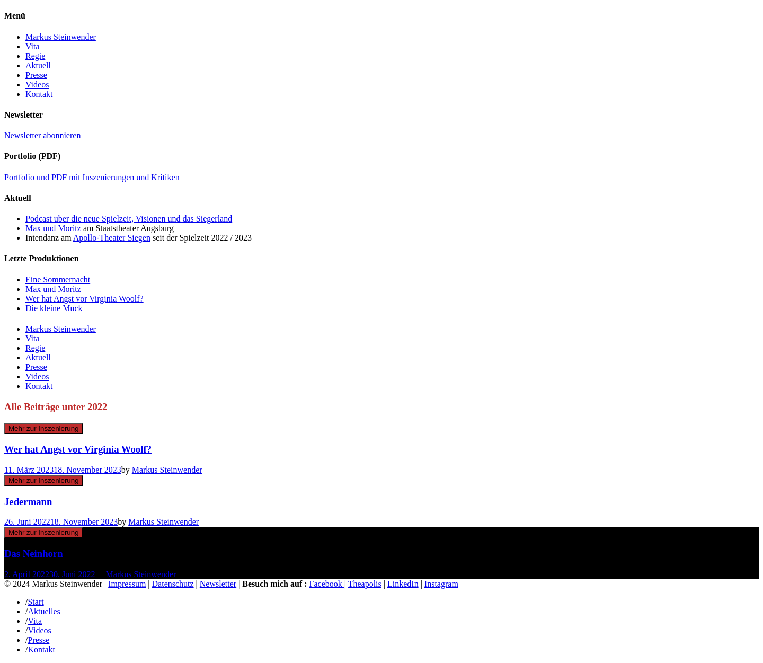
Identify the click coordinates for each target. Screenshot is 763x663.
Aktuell (38, 65)
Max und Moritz (53, 228)
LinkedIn (403, 583)
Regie (35, 55)
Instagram (441, 583)
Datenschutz (173, 583)
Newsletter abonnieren (42, 135)
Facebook (326, 583)
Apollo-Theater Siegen (111, 237)
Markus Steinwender (60, 36)
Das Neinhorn (33, 553)
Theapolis (365, 583)
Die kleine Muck (54, 308)
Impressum (127, 583)
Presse (36, 74)
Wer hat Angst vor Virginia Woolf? (84, 298)
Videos (37, 84)
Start (35, 601)
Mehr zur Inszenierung (43, 428)
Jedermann (28, 501)
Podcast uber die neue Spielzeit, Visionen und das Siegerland (128, 218)
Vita (32, 46)
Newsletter (218, 583)
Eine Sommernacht (57, 279)
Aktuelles (44, 611)
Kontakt (39, 94)
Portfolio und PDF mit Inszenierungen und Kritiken (92, 177)
